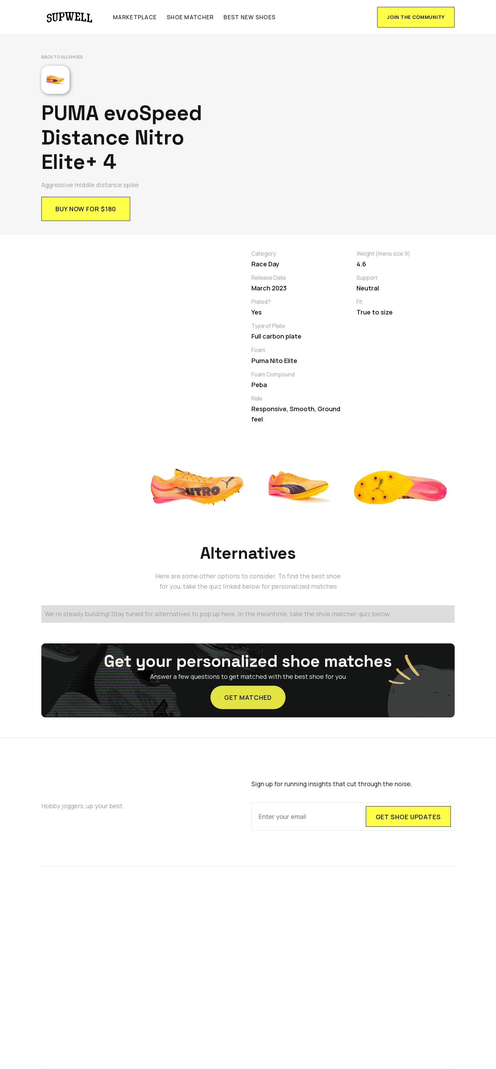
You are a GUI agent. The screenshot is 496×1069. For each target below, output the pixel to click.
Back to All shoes (62, 57)
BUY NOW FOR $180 (85, 209)
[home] (69, 17)
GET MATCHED (248, 691)
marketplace (135, 17)
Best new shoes (250, 17)
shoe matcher (190, 17)
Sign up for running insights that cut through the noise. (331, 784)
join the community (416, 17)
